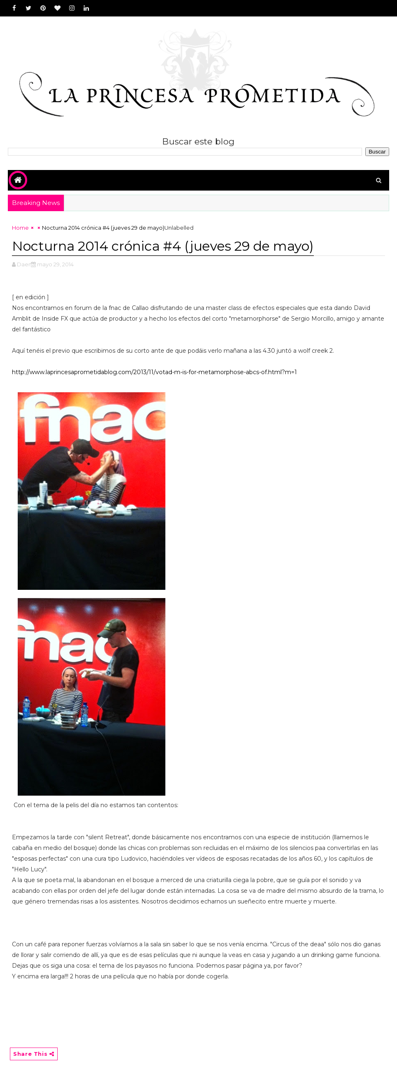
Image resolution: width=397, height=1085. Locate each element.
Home (20, 227)
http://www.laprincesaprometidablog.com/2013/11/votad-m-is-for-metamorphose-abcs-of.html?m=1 (154, 372)
